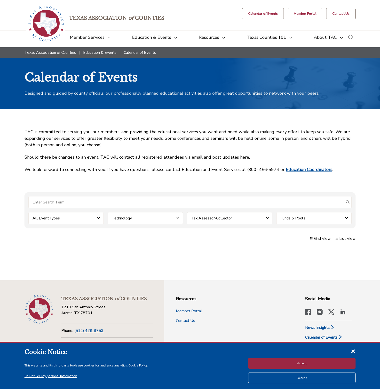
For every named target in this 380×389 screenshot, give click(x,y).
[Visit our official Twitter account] (331, 312)
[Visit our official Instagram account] (320, 312)
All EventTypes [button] (46, 218)
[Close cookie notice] (353, 351)
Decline (302, 378)
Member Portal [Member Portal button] (189, 311)
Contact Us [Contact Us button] (185, 320)
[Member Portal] (305, 13)
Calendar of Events (323, 337)
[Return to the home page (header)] (45, 23)
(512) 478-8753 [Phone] (88, 330)
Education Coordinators (309, 169)
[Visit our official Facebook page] (308, 312)
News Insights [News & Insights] (319, 327)
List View (345, 238)
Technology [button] (122, 218)
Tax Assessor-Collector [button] (211, 218)
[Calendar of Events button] (263, 13)
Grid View (320, 238)
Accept (302, 363)
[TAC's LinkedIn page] (343, 312)
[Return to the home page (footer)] (39, 309)
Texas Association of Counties (50, 52)
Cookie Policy (137, 365)
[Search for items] (186, 202)
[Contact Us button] (341, 13)
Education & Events (100, 52)
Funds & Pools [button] (292, 218)
